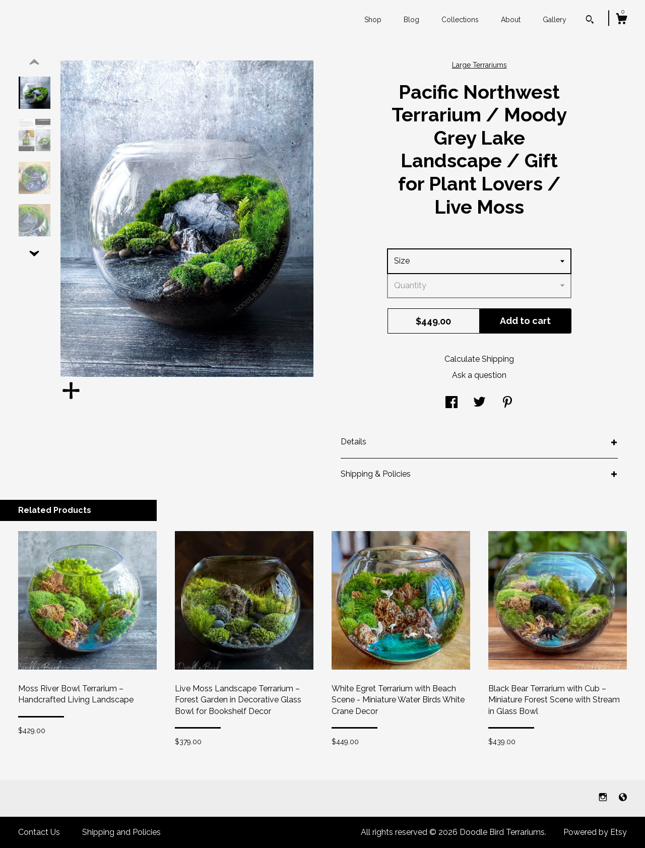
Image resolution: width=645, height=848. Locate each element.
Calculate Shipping (479, 359)
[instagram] (604, 798)
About (511, 20)
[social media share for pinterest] (507, 403)
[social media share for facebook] (451, 403)
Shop (372, 20)
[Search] (590, 20)
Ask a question (479, 375)
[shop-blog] (623, 798)
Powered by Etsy (595, 832)
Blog (411, 20)
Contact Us (39, 832)
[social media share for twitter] (479, 403)
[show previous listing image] (34, 62)
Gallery (554, 20)
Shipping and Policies (121, 832)
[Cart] (621, 20)
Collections (460, 20)
